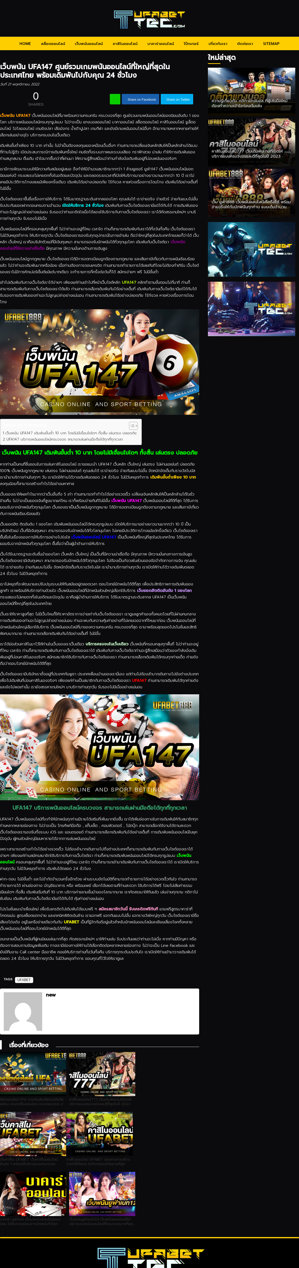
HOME (25, 43)
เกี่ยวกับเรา (218, 43)
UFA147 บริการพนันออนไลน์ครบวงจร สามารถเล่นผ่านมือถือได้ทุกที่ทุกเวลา (64, 439)
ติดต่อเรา (245, 43)
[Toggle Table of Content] (131, 426)
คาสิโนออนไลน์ (125, 43)
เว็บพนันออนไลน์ (89, 43)
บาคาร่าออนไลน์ (161, 43)
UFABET (24, 980)
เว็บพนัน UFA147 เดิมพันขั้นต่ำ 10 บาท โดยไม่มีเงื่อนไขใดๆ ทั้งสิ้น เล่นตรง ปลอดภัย (71, 433)
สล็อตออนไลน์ (53, 43)
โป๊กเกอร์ (191, 43)
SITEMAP (271, 43)
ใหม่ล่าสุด (222, 57)
